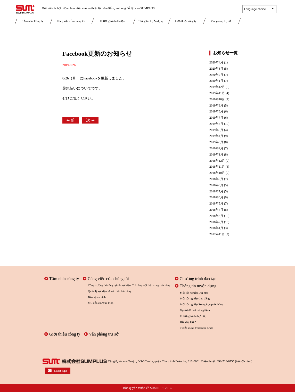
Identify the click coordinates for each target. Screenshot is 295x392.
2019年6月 (216, 124)
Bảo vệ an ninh (97, 297)
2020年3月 (216, 68)
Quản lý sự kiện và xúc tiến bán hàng (109, 291)
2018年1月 (216, 228)
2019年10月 (217, 99)
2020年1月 (216, 81)
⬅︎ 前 (70, 120)
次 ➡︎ (90, 120)
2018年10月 (217, 173)
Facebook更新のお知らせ (97, 53)
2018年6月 (216, 197)
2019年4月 (216, 136)
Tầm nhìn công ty (61, 278)
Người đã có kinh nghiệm (195, 310)
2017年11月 (217, 234)
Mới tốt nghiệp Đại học (194, 292)
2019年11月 (217, 93)
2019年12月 (217, 87)
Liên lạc (260, 22)
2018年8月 (216, 185)
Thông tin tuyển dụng (150, 20)
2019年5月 (216, 130)
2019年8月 (216, 111)
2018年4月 (216, 209)
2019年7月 (216, 117)
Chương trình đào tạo (112, 20)
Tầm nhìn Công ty (32, 20)
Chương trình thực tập (193, 315)
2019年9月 (216, 105)
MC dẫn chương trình (100, 302)
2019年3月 (216, 142)
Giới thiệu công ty (185, 20)
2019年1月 (216, 154)
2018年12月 (217, 160)
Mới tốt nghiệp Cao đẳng (195, 298)
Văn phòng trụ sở (221, 20)
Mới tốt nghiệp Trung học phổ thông (201, 304)
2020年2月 (216, 75)
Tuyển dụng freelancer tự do (196, 327)
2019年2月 (216, 148)
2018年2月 (216, 222)
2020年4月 (216, 62)
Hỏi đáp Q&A (188, 321)
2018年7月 (216, 191)
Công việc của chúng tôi (71, 20)
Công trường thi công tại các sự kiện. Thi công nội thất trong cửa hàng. (129, 285)
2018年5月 (216, 203)
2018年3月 (216, 216)
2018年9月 (216, 179)
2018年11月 (217, 166)
